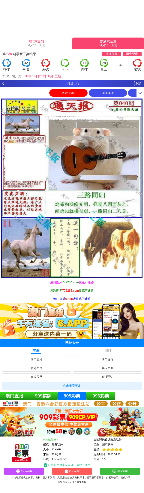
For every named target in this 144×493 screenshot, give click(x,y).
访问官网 (120, 471)
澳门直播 (37, 359)
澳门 (108, 350)
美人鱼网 (108, 368)
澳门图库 (108, 359)
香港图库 (37, 368)
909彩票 (72, 395)
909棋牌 (43, 395)
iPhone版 (72, 471)
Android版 (24, 471)
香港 (36, 350)
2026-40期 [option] (68, 92)
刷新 (138, 83)
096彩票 (101, 395)
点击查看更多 (72, 385)
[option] (72, 188)
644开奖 (107, 376)
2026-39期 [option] (108, 92)
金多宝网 (37, 376)
